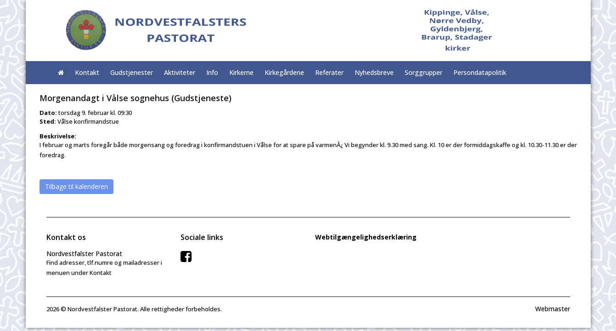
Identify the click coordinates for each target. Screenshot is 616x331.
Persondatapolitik (479, 72)
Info (212, 72)
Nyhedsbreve (374, 72)
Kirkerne (241, 72)
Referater (329, 72)
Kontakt (87, 72)
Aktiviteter (179, 72)
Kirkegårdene (284, 72)
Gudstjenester (131, 72)
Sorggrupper (423, 72)
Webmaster (552, 308)
